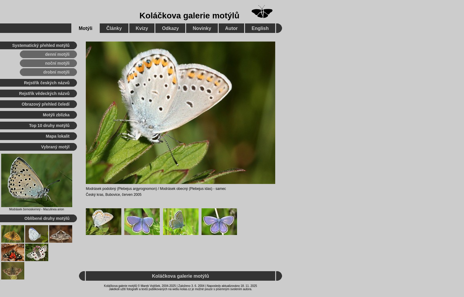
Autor (231, 28)
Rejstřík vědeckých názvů (44, 93)
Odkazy (170, 28)
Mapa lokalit (58, 136)
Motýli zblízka (56, 114)
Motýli (85, 28)
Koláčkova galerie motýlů (189, 15)
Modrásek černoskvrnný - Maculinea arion (36, 209)
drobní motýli (56, 72)
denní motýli (57, 54)
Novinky (202, 28)
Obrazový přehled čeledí (46, 104)
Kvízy (142, 28)
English (260, 28)
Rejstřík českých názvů (47, 82)
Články (114, 28)
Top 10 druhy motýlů (49, 125)
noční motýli (57, 63)
